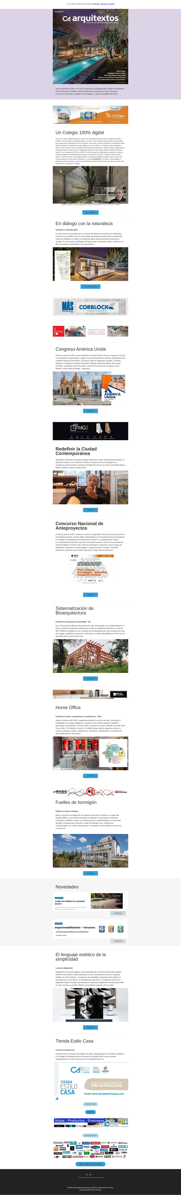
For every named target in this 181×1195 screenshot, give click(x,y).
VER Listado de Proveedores (90, 1164)
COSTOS (90, 1104)
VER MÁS (90, 411)
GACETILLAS (90, 1135)
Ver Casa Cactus (90, 287)
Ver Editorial (90, 212)
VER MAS (90, 776)
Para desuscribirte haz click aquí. (90, 1190)
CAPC (90, 1112)
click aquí (96, 4)
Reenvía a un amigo (107, 4)
